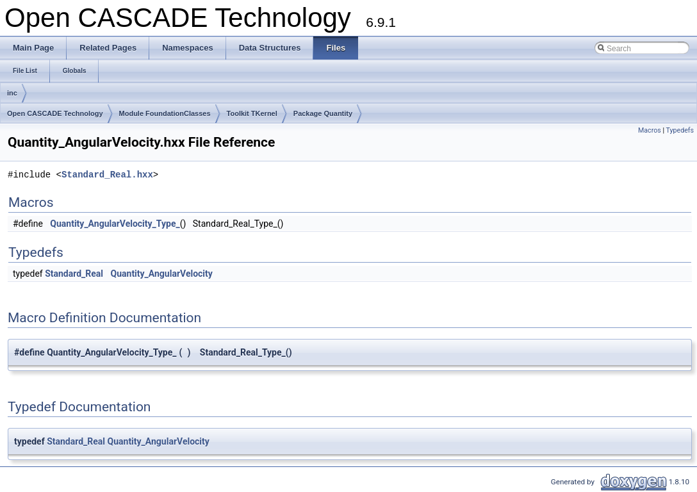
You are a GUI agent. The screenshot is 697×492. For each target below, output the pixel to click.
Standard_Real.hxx (107, 174)
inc (12, 93)
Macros (649, 130)
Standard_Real (74, 273)
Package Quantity (322, 113)
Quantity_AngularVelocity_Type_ (114, 223)
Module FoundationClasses (165, 113)
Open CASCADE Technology (55, 113)
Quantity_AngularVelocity (162, 273)
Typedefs (680, 130)
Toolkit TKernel (252, 113)
